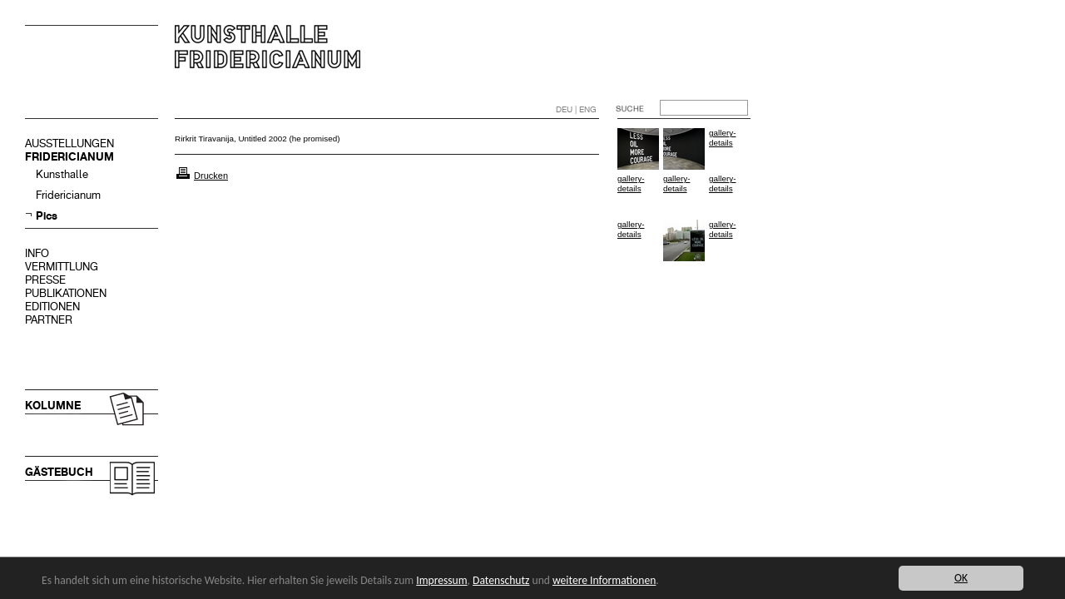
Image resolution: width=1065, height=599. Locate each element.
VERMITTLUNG (61, 266)
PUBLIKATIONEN (65, 293)
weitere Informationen (604, 580)
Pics (46, 216)
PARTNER (48, 320)
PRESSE (45, 280)
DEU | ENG (576, 109)
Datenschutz (501, 580)
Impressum (441, 580)
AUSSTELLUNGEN (69, 143)
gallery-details (722, 137)
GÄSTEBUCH (59, 472)
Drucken (211, 176)
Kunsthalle (62, 174)
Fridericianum (68, 195)
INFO (37, 253)
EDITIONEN (52, 306)
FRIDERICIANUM (69, 157)
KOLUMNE (53, 405)
